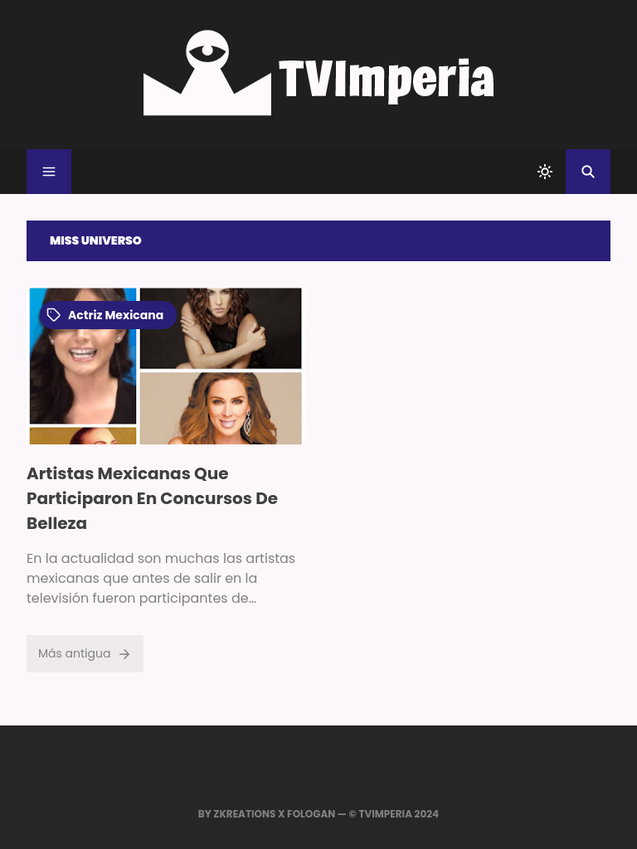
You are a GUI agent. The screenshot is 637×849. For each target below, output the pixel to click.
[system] (544, 171)
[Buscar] (588, 171)
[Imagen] (166, 366)
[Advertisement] (471, 404)
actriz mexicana (104, 315)
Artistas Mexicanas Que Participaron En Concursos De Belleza (152, 498)
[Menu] (49, 171)
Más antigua (85, 653)
